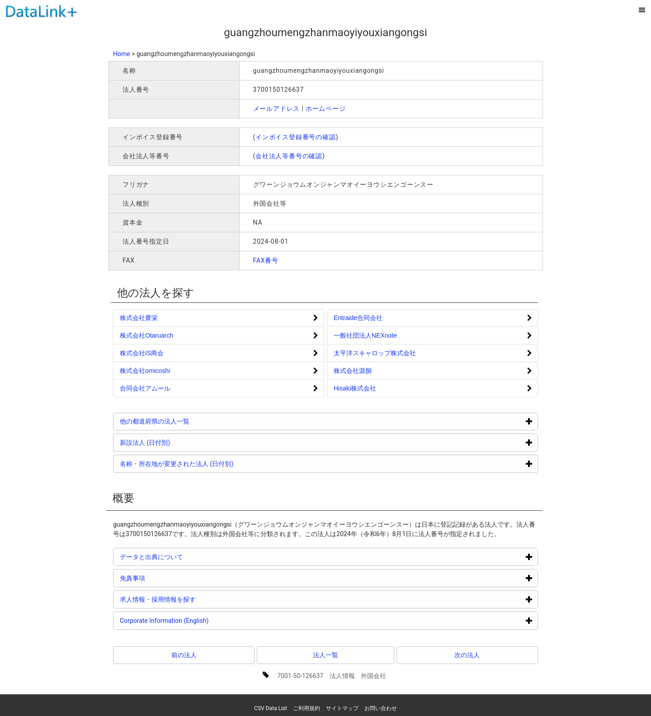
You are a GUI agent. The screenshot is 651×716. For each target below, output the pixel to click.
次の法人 (467, 655)
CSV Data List (270, 708)
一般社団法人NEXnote (365, 335)
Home (121, 53)
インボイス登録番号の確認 (295, 137)
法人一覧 (325, 655)
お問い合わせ (380, 708)
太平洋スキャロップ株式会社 (375, 353)
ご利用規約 (306, 708)
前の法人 (184, 655)
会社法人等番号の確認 (288, 156)
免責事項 (166, 578)
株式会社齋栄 (139, 317)
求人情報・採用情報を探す (192, 599)
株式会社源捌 (353, 370)
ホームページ (326, 108)
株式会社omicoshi (145, 370)
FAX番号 (266, 260)
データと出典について (185, 557)
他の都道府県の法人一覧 (189, 421)
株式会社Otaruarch (146, 335)
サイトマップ (342, 708)
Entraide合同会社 (358, 317)
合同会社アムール (145, 388)
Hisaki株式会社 (355, 388)
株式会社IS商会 (142, 353)
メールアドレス (276, 108)
